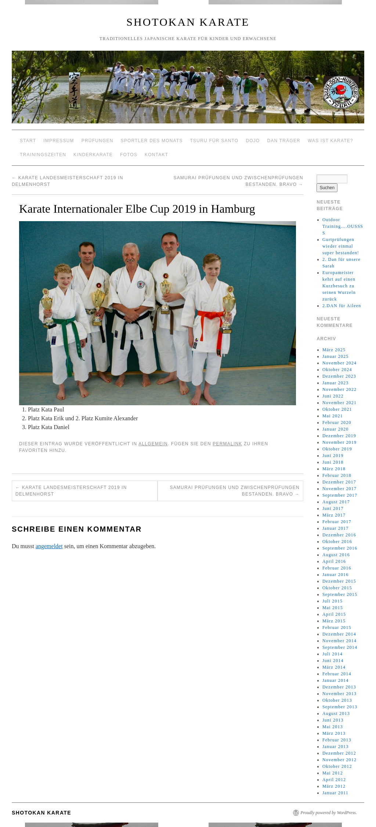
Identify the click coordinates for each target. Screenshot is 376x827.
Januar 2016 (335, 574)
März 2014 (334, 667)
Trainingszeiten (43, 154)
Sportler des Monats (152, 140)
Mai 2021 (332, 415)
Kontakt (156, 154)
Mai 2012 (332, 773)
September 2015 (339, 594)
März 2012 (334, 786)
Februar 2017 (336, 521)
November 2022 (339, 389)
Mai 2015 (332, 607)
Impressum (58, 140)
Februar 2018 (336, 475)
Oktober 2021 (337, 409)
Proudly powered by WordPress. (328, 812)
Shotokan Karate (187, 22)
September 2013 (339, 706)
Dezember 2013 (339, 687)
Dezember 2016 (339, 534)
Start (28, 140)
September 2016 (339, 548)
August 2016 (336, 554)
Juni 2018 (333, 462)
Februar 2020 (336, 422)
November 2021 (339, 402)
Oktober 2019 (337, 449)
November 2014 (339, 640)
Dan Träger (283, 140)
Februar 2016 (336, 568)
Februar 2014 (336, 673)
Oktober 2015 (337, 587)
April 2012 (334, 779)
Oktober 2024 (337, 369)
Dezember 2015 (339, 581)
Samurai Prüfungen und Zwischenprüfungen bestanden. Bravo (234, 491)
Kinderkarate (93, 154)
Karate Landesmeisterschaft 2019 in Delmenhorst (71, 491)
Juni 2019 (333, 455)
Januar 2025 (335, 356)
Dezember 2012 (339, 753)
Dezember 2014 (339, 634)
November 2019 (339, 442)
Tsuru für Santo (214, 140)
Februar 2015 (336, 627)
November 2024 (339, 363)
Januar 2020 (335, 429)
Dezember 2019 (339, 435)
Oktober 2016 (337, 541)
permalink (227, 443)
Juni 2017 (333, 508)
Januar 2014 (335, 680)
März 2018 (334, 468)
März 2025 (334, 349)
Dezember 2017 (339, 482)
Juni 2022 (333, 396)
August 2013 (336, 713)
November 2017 (339, 488)
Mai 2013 (332, 726)
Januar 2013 (335, 746)
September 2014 (339, 647)
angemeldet (49, 546)
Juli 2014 (332, 654)
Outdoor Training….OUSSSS (342, 226)
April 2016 (334, 561)
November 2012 (339, 759)
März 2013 (334, 733)
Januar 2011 (335, 792)
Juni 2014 (333, 660)
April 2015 (334, 614)
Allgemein (153, 443)
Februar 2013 (336, 739)
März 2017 (334, 515)
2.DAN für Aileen (341, 305)
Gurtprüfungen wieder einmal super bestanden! (340, 246)
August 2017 (336, 501)
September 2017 (339, 495)
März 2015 (334, 620)
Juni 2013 (333, 720)
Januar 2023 (335, 382)
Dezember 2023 (339, 376)
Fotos (128, 154)
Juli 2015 (332, 601)
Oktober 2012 (337, 766)
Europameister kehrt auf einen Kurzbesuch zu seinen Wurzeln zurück (339, 286)
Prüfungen (97, 140)
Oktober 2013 (337, 700)
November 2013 (339, 693)
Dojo (253, 140)
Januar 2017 (335, 528)
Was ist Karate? (330, 140)
